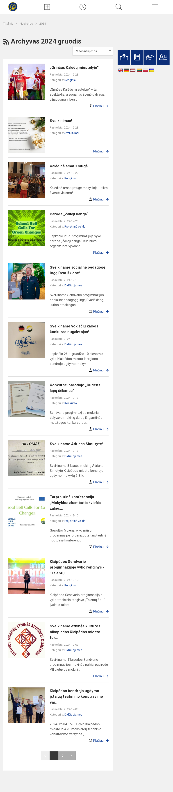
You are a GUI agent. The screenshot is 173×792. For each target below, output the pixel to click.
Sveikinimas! (61, 120)
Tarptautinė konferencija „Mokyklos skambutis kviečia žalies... (75, 503)
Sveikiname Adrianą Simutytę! (76, 444)
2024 (42, 23)
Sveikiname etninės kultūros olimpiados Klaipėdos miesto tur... (75, 632)
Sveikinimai (71, 133)
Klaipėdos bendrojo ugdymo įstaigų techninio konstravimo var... (76, 696)
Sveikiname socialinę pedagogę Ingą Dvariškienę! (77, 270)
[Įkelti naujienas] (47, 7)
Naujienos (27, 23)
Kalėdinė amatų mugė (69, 166)
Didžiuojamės (73, 285)
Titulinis (8, 23)
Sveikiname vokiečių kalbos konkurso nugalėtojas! (74, 329)
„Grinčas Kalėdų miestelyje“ (74, 67)
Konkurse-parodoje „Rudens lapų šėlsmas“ (75, 388)
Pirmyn (71, 755)
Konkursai (70, 403)
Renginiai (70, 80)
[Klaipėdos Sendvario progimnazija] (14, 6)
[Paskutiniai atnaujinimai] (83, 7)
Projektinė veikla (74, 226)
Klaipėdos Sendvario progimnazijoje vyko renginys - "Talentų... (77, 567)
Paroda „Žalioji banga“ (69, 214)
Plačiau (98, 106)
